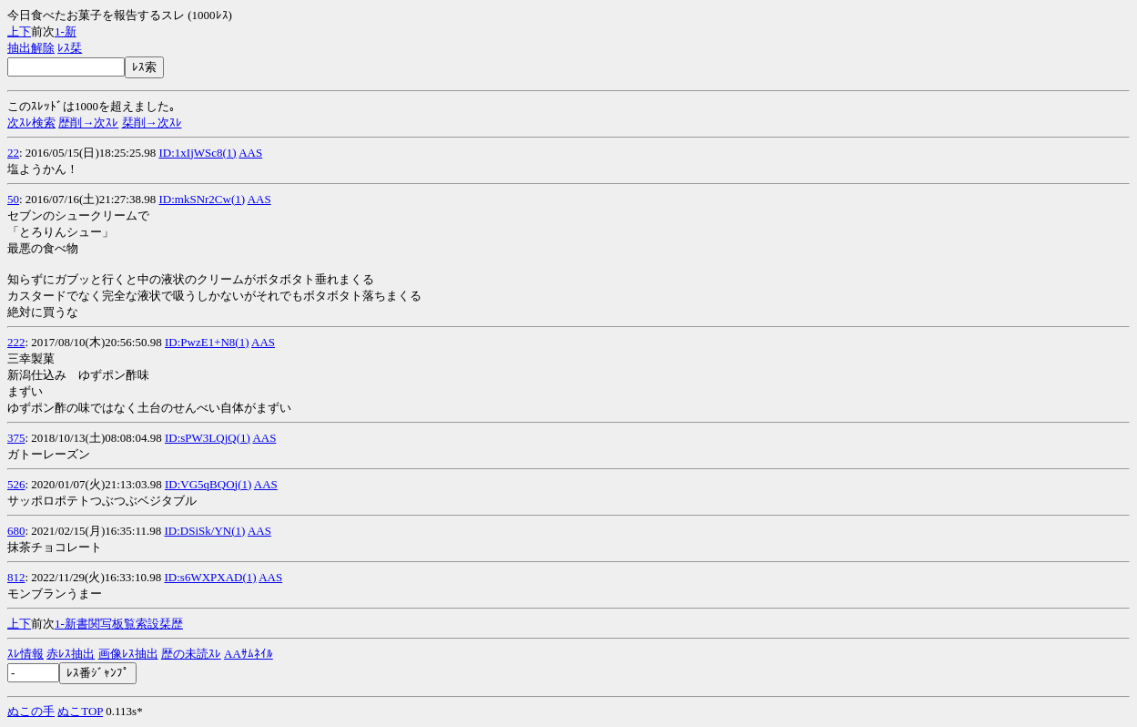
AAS (250, 152)
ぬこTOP (80, 711)
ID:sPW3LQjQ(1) (207, 438)
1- (60, 31)
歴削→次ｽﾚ (88, 122)
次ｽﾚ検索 (31, 122)
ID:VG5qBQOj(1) (208, 484)
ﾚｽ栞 (69, 48)
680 (16, 531)
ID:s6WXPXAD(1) (211, 577)
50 (13, 199)
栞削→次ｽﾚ (152, 122)
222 (16, 342)
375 (16, 438)
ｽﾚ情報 (25, 653)
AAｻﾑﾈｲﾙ (248, 653)
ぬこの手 (31, 711)
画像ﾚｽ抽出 (128, 653)
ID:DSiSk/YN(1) (205, 531)
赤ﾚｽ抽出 (70, 653)
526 (16, 484)
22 (13, 152)
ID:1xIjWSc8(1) (197, 152)
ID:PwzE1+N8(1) (207, 342)
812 (16, 577)
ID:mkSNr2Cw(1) (201, 199)
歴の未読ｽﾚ (191, 653)
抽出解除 (31, 48)
